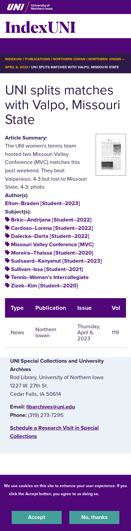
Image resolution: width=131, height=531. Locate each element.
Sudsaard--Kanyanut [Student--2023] (56, 261)
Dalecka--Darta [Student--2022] (50, 236)
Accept (36, 517)
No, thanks (94, 517)
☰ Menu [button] (17, 45)
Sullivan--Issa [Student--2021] (47, 269)
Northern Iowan (69, 59)
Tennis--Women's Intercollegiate (50, 277)
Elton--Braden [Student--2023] (42, 203)
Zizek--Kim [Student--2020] (44, 285)
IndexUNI (40, 26)
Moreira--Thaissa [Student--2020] (52, 253)
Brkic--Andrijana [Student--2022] (51, 219)
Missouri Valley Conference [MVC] (52, 244)
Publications (37, 59)
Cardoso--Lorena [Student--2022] (52, 228)
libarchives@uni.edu (50, 407)
